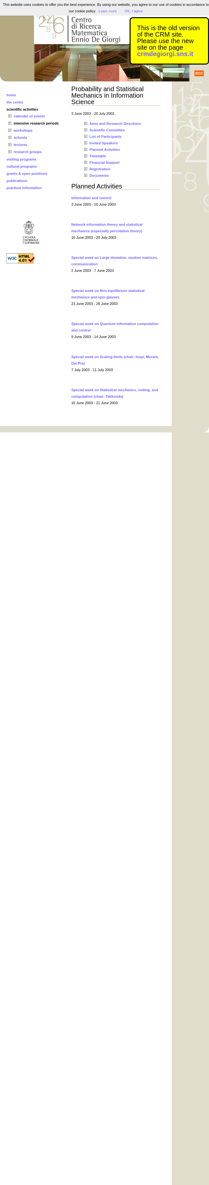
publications (17, 181)
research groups (27, 152)
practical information (24, 188)
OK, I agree (134, 11)
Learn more (108, 11)
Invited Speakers (103, 143)
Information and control (91, 198)
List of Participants (105, 137)
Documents (99, 175)
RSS (199, 73)
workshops (23, 130)
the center (15, 102)
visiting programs (21, 159)
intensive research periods (36, 123)
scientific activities (22, 109)
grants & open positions (26, 173)
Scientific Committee (107, 130)
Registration (99, 169)
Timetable (97, 156)
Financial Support (104, 162)
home (11, 95)
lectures (20, 145)
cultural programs (21, 166)
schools (20, 137)
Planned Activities (104, 149)
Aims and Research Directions (115, 124)
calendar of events (29, 116)
